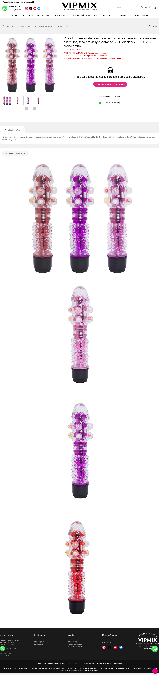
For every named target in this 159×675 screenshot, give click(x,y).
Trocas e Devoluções (75, 646)
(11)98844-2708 (11, 8)
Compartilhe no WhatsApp (110, 103)
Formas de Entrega (75, 645)
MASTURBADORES (103, 15)
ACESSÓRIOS (43, 15)
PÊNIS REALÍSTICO (81, 15)
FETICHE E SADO (140, 15)
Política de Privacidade (42, 643)
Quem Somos (39, 641)
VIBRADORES (61, 15)
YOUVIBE (76, 50)
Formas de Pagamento (76, 643)
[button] (56, 65)
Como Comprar (73, 641)
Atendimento (38, 645)
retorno (153, 26)
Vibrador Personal (25, 26)
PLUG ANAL (121, 15)
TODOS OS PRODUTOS (22, 15)
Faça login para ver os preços (110, 84)
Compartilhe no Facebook (110, 97)
